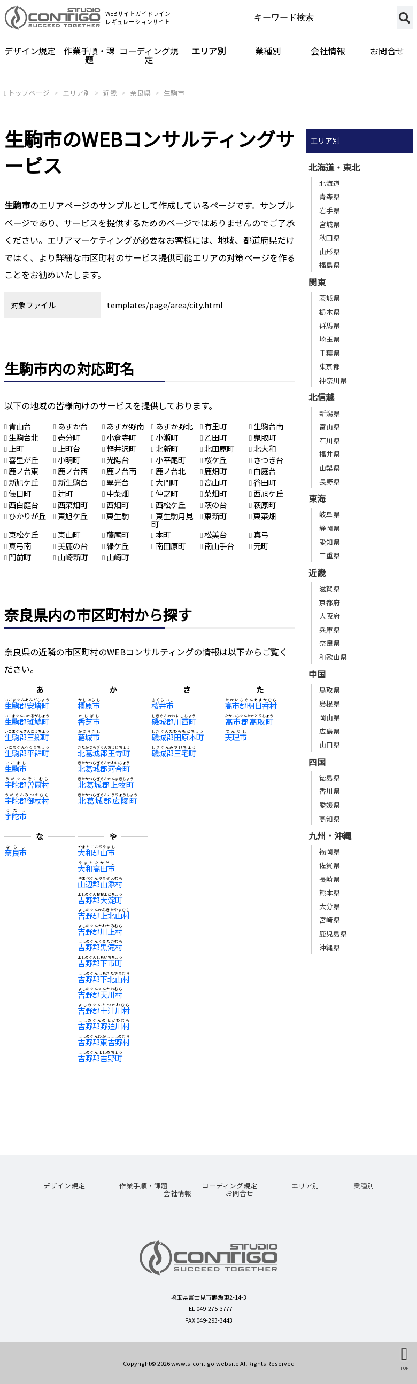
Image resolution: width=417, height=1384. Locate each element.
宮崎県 (329, 919)
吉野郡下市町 (100, 962)
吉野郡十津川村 (104, 1010)
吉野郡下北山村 (104, 978)
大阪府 (329, 616)
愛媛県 (329, 805)
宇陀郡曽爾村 (26, 784)
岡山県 (329, 717)
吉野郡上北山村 (104, 915)
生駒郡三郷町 (26, 736)
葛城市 (89, 736)
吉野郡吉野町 (100, 1058)
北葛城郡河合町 (104, 768)
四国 (317, 761)
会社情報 (328, 50)
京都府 (329, 602)
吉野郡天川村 (100, 994)
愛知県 (329, 542)
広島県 (329, 731)
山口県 (329, 744)
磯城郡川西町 (173, 721)
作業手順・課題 (89, 55)
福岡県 (329, 851)
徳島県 (329, 777)
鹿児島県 (333, 933)
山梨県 (329, 468)
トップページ (29, 93)
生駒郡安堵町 (26, 705)
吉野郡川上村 (100, 931)
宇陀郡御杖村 (26, 800)
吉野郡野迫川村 (104, 1025)
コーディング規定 (149, 55)
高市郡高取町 (249, 721)
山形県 (329, 251)
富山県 (329, 426)
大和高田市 (96, 868)
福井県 (329, 454)
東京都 (329, 366)
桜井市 (162, 705)
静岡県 (329, 528)
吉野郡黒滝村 (100, 946)
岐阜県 (329, 514)
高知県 (329, 819)
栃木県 (329, 312)
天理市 (236, 736)
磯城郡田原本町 (177, 736)
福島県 (329, 265)
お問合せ (387, 50)
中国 (317, 674)
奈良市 (15, 852)
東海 (317, 498)
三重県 (329, 555)
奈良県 (140, 93)
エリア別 (208, 50)
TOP (404, 1367)
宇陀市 (15, 816)
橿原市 (89, 705)
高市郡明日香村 (251, 705)
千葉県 (329, 353)
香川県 (329, 791)
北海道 (329, 183)
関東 (317, 282)
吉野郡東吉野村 (104, 1041)
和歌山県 (333, 657)
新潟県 (329, 413)
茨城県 (329, 298)
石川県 (329, 440)
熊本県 (329, 892)
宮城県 (329, 224)
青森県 (329, 196)
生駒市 (174, 93)
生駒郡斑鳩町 (26, 721)
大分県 (329, 906)
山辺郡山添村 (100, 883)
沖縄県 (329, 947)
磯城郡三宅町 (173, 753)
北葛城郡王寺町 (104, 753)
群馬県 (329, 325)
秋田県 (329, 237)
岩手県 (329, 210)
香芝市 (89, 721)
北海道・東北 (334, 167)
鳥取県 (329, 690)
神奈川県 (333, 380)
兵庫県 (329, 629)
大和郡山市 (96, 852)
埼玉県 (329, 339)
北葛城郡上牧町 (106, 784)
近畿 (110, 93)
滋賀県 (329, 588)
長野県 (329, 481)
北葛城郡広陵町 (107, 800)
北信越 (321, 396)
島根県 (329, 703)
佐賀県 (329, 865)
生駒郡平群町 (26, 753)
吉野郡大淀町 (100, 899)
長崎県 (329, 879)
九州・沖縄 (329, 835)
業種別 (268, 50)
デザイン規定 (30, 50)
